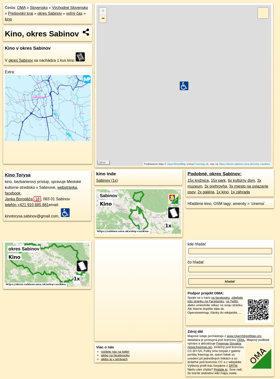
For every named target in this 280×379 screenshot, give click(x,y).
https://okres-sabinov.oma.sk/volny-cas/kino (244, 163)
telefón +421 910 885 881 (27, 205)
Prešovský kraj (20, 13)
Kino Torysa (18, 174)
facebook (12, 193)
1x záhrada (240, 192)
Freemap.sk (201, 163)
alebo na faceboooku (115, 355)
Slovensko (39, 8)
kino (8, 19)
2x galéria (206, 192)
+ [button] (103, 11)
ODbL (241, 340)
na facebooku (220, 297)
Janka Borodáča (23, 199)
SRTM (233, 365)
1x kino (222, 192)
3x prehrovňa (215, 186)
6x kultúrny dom (241, 180)
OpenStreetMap (176, 163)
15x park (218, 180)
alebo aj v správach (114, 359)
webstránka (67, 187)
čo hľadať (195, 262)
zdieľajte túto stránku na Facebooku (215, 299)
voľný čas (74, 13)
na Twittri (232, 301)
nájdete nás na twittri (115, 351)
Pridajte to (221, 369)
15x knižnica (198, 180)
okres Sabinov (49, 13)
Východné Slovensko (70, 8)
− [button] (103, 18)
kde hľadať (196, 244)
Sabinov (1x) (107, 180)
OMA (21, 8)
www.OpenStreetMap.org (244, 336)
